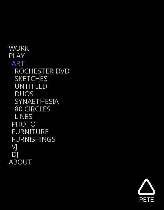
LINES (23, 116)
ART (18, 63)
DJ (15, 154)
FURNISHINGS (33, 139)
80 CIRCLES (32, 108)
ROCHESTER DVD (42, 71)
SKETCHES (31, 78)
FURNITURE (30, 131)
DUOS (24, 93)
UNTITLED (31, 86)
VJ (15, 146)
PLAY (17, 55)
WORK (19, 48)
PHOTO (24, 124)
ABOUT (20, 162)
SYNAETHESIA (37, 101)
